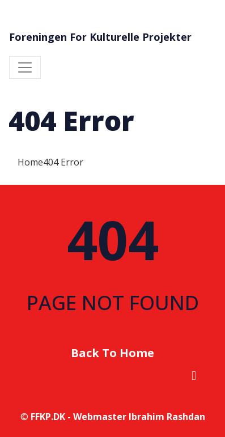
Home (30, 162)
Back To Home (112, 352)
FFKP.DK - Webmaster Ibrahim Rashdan (118, 416)
